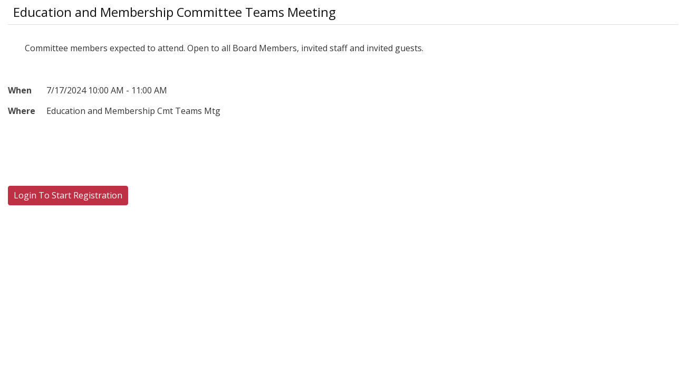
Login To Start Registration (68, 195)
